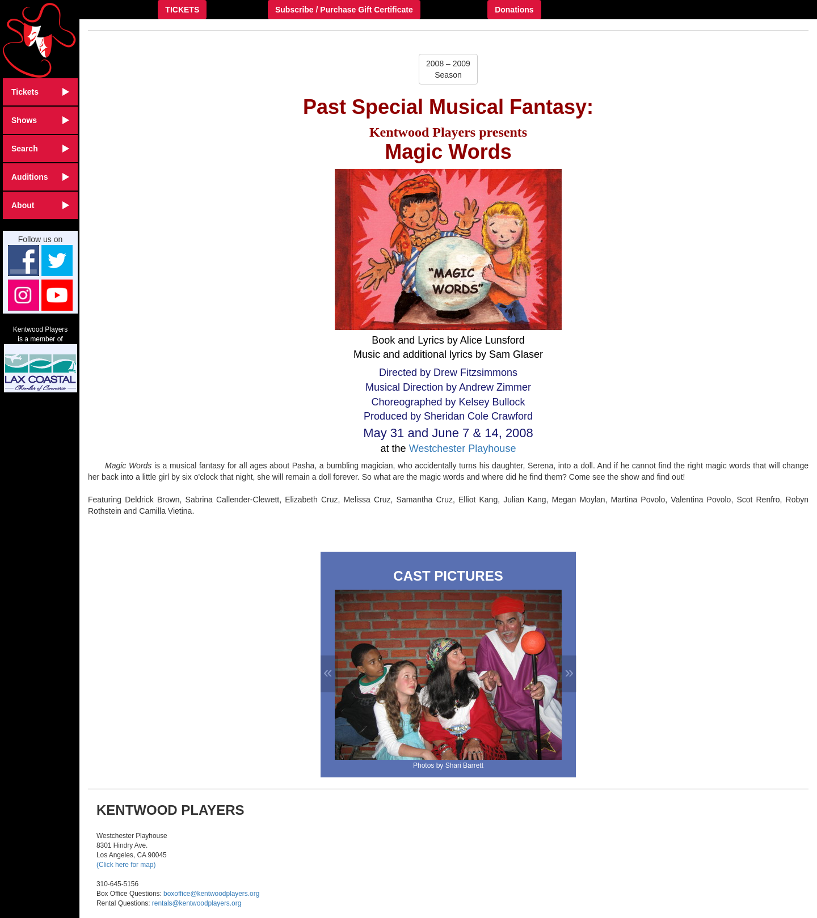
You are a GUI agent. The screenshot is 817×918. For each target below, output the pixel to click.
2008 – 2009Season (448, 69)
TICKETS (182, 9)
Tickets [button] (40, 91)
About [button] (40, 205)
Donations (514, 9)
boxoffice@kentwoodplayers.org (211, 894)
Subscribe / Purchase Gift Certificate (344, 9)
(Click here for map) (125, 865)
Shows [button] (40, 120)
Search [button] (40, 148)
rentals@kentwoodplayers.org (196, 903)
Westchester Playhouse (462, 448)
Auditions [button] (40, 176)
